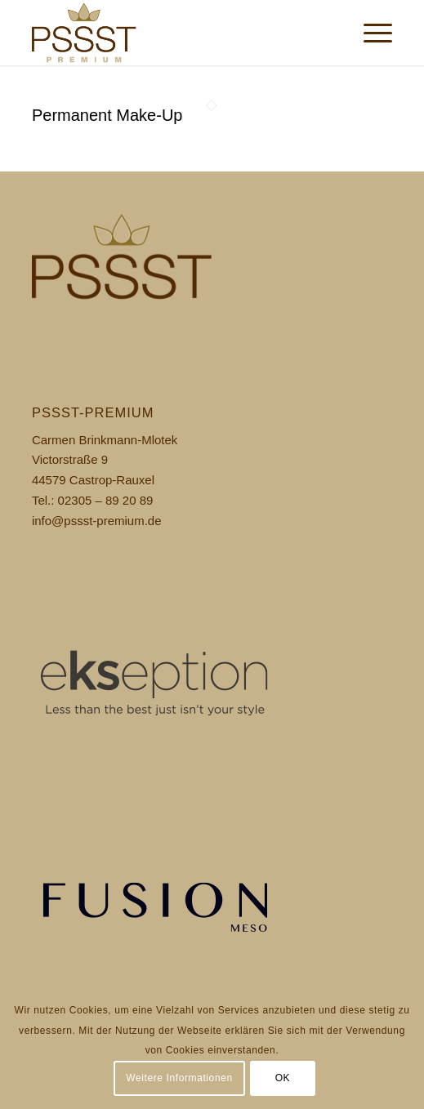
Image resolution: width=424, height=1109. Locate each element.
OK (283, 1078)
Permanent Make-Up (107, 115)
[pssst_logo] (176, 32)
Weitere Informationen (179, 1078)
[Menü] (369, 32)
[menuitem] (369, 32)
